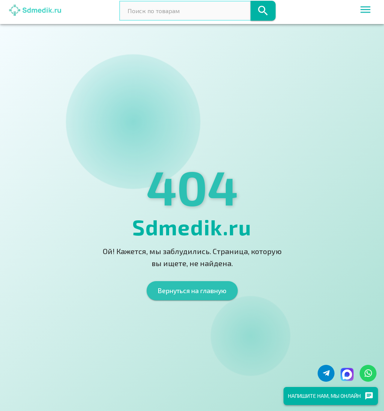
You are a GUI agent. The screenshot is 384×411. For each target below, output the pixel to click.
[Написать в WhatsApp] (368, 373)
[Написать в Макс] (347, 374)
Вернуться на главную (192, 290)
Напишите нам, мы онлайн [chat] (331, 395)
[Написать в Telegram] (326, 373)
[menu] (365, 10)
